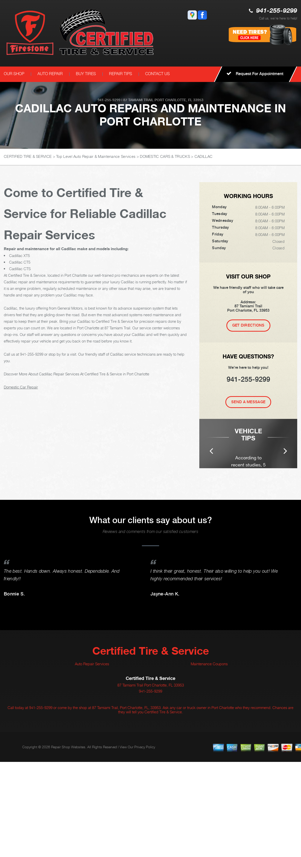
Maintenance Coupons (209, 759)
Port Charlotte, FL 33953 (179, 100)
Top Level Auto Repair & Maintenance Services (95, 156)
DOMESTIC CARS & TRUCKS (165, 156)
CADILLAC (203, 156)
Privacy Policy (144, 842)
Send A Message (248, 402)
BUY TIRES (86, 73)
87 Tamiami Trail (138, 100)
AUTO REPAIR (50, 73)
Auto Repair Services (92, 759)
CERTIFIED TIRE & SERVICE (28, 156)
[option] (248, 491)
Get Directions (248, 325)
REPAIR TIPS (120, 73)
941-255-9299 (276, 11)
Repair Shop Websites (68, 842)
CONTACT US (157, 73)
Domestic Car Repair (21, 387)
